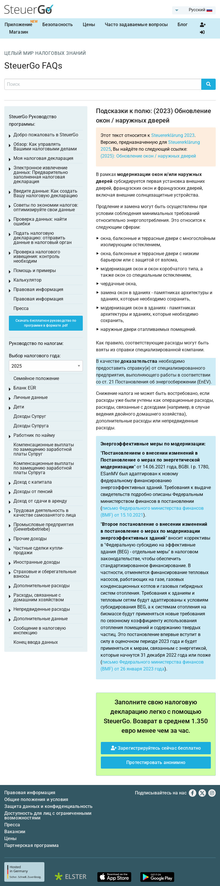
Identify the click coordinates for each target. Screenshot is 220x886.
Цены (89, 24)
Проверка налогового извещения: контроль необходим (36, 256)
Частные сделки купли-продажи (38, 550)
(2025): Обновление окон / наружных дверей (148, 156)
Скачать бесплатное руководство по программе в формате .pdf (45, 323)
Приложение (19, 24)
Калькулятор (27, 280)
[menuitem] (194, 10)
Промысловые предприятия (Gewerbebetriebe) (43, 527)
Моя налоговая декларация (43, 158)
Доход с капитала (32, 482)
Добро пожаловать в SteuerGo (45, 134)
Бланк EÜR (24, 388)
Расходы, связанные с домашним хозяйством (38, 597)
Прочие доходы (30, 538)
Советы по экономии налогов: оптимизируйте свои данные (45, 207)
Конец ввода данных (35, 642)
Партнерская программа (31, 845)
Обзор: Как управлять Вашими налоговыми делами (45, 146)
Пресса (21, 308)
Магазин (18, 32)
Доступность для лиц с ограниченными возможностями (48, 816)
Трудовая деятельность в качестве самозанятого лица (44, 513)
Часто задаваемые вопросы (136, 24)
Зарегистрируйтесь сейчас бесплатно (156, 748)
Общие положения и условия (36, 799)
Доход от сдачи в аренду (40, 501)
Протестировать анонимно (155, 762)
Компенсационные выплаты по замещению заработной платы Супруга (43, 468)
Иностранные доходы (36, 562)
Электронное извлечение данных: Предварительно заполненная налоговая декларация (40, 174)
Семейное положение (36, 378)
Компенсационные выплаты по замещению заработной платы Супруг (43, 449)
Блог (183, 24)
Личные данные (30, 397)
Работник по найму (34, 435)
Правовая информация (38, 289)
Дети (18, 407)
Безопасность (57, 24)
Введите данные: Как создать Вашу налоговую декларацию (45, 193)
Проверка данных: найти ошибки (40, 221)
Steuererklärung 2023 (173, 135)
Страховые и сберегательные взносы (44, 574)
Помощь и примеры (34, 270)
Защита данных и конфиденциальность (48, 806)
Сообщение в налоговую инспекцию (39, 630)
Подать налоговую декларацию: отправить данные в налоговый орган (42, 237)
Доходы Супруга (31, 426)
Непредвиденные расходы (41, 609)
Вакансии (14, 831)
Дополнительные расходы (41, 585)
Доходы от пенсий (32, 491)
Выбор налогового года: (35, 355)
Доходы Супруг (29, 416)
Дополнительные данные (40, 618)
